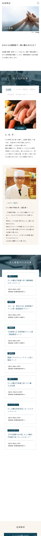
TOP (33, 32)
